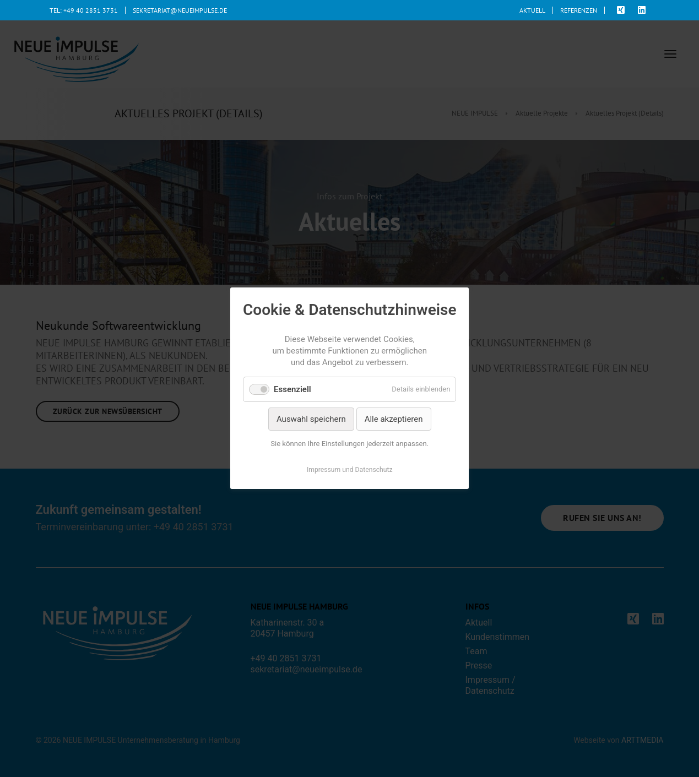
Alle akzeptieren (393, 419)
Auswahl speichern (311, 419)
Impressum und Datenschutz (350, 470)
